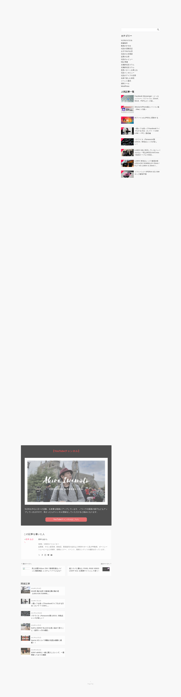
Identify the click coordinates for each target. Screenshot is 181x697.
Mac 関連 (124, 62)
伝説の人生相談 (127, 54)
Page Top (90, 646)
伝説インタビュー (127, 73)
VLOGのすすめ (126, 40)
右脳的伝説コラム (127, 67)
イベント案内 (126, 81)
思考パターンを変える (129, 70)
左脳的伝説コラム (127, 65)
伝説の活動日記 (127, 48)
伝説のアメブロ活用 (128, 75)
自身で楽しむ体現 (127, 78)
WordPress (125, 86)
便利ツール (125, 83)
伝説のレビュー (127, 59)
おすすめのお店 (127, 51)
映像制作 (124, 43)
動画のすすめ (126, 46)
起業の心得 (125, 57)
